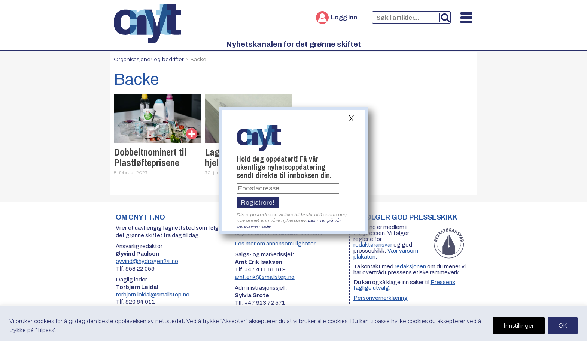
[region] (293, 323)
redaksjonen (410, 266)
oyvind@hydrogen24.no (147, 261)
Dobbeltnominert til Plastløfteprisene (150, 157)
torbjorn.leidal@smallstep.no (152, 295)
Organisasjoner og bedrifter (149, 59)
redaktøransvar (372, 245)
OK (563, 325)
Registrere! (257, 202)
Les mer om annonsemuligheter (275, 244)
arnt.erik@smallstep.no (265, 277)
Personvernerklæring (380, 298)
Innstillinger (519, 325)
